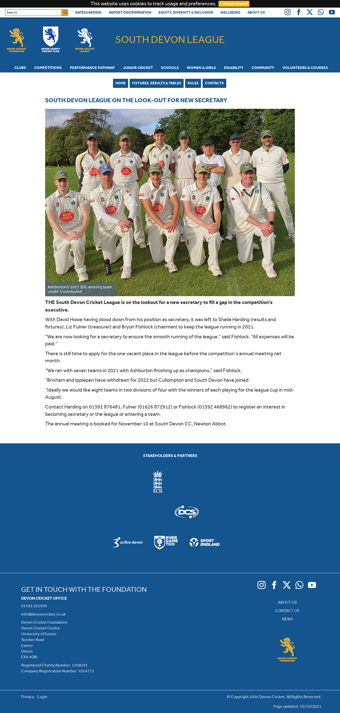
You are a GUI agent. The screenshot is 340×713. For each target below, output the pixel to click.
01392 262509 (34, 605)
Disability (234, 67)
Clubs (20, 67)
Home (121, 83)
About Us (256, 12)
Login (42, 696)
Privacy (27, 696)
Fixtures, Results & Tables (156, 83)
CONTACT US (287, 610)
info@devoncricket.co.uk (43, 614)
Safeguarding (88, 12)
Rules (193, 83)
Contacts (214, 83)
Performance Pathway (92, 67)
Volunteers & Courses (305, 67)
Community (263, 67)
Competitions (48, 67)
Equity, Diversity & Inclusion (186, 12)
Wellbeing (230, 12)
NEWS (287, 619)
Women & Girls (201, 67)
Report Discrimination (130, 12)
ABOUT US (287, 602)
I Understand (234, 4)
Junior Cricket (138, 67)
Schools (170, 67)
